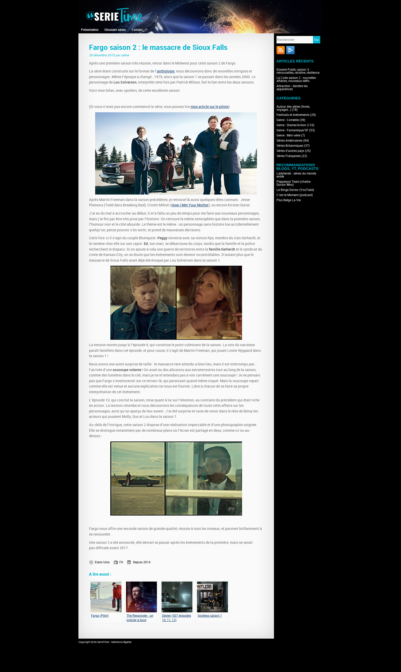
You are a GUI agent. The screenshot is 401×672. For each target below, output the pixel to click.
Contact (137, 30)
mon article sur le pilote (209, 107)
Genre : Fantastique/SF (292, 130)
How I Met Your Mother (190, 205)
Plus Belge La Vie (289, 200)
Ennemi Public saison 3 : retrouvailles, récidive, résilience (298, 71)
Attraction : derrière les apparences (292, 87)
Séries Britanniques (290, 146)
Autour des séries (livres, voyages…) (293, 108)
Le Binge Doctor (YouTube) (295, 190)
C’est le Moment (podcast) (295, 195)
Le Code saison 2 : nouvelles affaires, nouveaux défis (296, 79)
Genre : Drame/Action (291, 125)
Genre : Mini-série (288, 135)
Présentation (90, 30)
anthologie (165, 71)
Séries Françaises (289, 156)
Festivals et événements (293, 115)
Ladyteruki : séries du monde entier (296, 175)
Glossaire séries (115, 30)
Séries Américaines (289, 140)
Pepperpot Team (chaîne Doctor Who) (293, 183)
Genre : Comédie (288, 120)
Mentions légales (121, 642)
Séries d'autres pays (290, 151)
